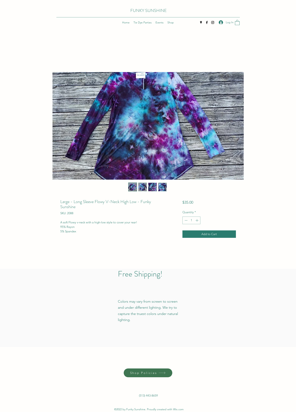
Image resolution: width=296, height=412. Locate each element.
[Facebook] (207, 22)
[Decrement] (185, 220)
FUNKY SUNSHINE (148, 10)
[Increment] (197, 220)
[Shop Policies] (148, 372)
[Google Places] (201, 22)
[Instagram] (213, 22)
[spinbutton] (191, 220)
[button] (237, 22)
